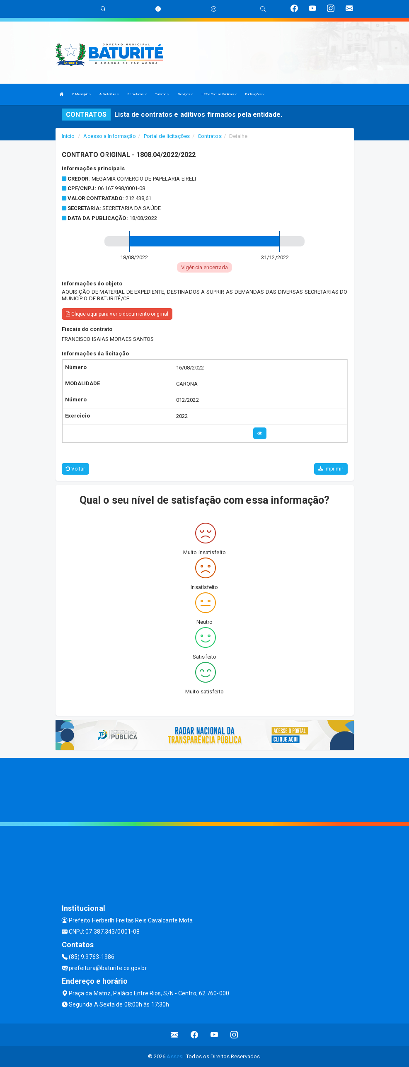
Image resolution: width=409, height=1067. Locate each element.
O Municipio (81, 94)
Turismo (162, 94)
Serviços (185, 94)
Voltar (75, 469)
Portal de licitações (167, 136)
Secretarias (136, 94)
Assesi (175, 1056)
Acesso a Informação (109, 136)
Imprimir (330, 469)
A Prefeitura (109, 94)
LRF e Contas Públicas (219, 94)
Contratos (210, 136)
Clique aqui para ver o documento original (117, 314)
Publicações (254, 94)
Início (68, 136)
